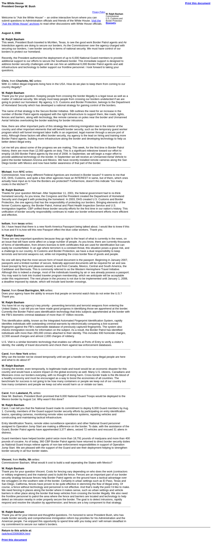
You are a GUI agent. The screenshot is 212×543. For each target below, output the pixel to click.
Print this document (197, 3)
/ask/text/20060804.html (16, 533)
